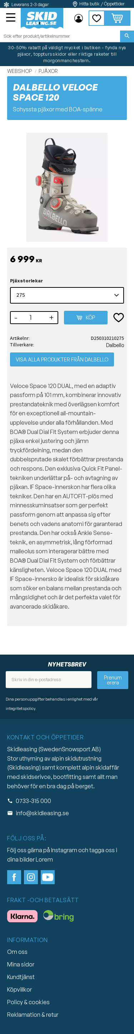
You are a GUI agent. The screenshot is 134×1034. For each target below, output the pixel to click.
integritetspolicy (20, 708)
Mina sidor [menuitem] (78, 18)
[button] (11, 18)
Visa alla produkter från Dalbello (62, 359)
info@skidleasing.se (42, 813)
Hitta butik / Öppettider (102, 3)
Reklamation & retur (32, 1014)
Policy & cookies (28, 1002)
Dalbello (115, 345)
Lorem (44, 859)
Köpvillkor (19, 989)
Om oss (17, 951)
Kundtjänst (21, 976)
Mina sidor (20, 964)
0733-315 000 (33, 800)
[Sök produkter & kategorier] (60, 36)
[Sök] (127, 36)
